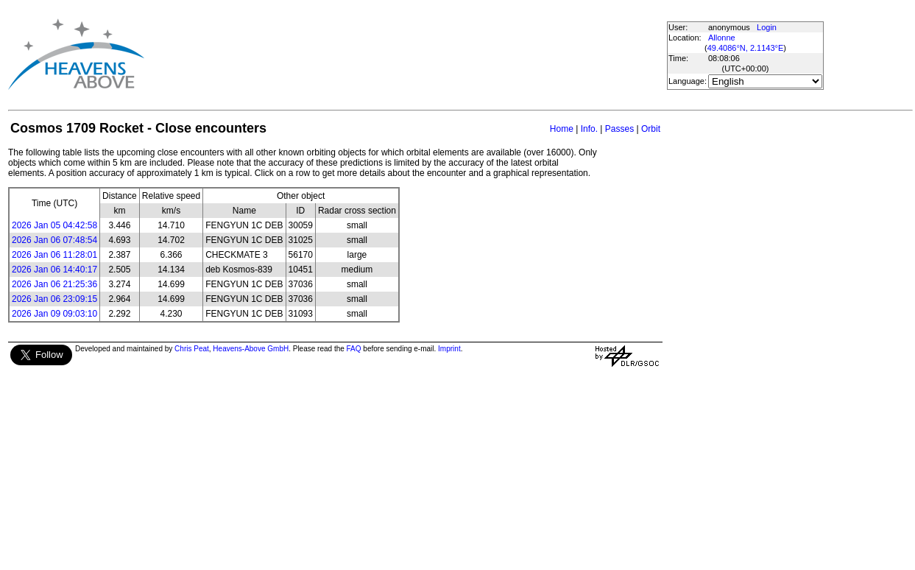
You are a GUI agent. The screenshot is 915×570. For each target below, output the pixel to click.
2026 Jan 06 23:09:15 (54, 299)
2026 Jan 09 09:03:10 (54, 314)
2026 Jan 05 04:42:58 (54, 225)
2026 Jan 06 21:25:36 (54, 284)
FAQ (354, 349)
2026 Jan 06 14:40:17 (54, 269)
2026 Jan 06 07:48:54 (54, 240)
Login (767, 27)
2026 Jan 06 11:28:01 (54, 255)
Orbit (650, 129)
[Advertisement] (411, 54)
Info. (589, 129)
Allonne (721, 37)
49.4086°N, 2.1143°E (745, 47)
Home (561, 129)
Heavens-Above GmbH (251, 349)
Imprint (449, 349)
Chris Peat (191, 349)
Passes (619, 129)
